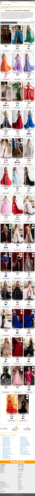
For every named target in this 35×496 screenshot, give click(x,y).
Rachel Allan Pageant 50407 (17, 158)
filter (9, 22)
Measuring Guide (3, 486)
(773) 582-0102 (20, 470)
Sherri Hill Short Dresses (6, 458)
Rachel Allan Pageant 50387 (28, 358)
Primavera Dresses (5, 450)
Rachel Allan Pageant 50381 (5, 329)
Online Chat (6, 0)
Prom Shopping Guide (3, 484)
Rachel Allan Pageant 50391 (28, 45)
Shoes (19, 479)
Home (1, 4)
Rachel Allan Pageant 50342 (17, 386)
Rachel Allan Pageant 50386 (17, 358)
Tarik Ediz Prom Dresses (24, 451)
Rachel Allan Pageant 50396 (28, 73)
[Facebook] (15, 462)
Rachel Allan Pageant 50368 (17, 244)
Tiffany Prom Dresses (24, 452)
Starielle (21, 449)
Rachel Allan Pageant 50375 (5, 301)
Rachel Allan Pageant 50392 (5, 73)
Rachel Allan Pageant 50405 (5, 158)
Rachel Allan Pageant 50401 (17, 130)
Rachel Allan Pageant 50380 (28, 301)
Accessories (20, 480)
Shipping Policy (20, 487)
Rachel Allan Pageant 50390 (17, 45)
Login (1, 492)
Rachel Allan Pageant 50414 (28, 187)
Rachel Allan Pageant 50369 (28, 244)
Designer (8, 4)
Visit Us (19, 483)
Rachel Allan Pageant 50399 (28, 102)
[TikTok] (17, 462)
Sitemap (1, 489)
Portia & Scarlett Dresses (6, 449)
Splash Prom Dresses (24, 448)
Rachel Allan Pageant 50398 (17, 102)
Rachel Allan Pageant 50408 (28, 158)
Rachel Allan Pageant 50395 (17, 73)
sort (26, 22)
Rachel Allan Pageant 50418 (17, 215)
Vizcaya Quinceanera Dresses (25, 454)
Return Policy (20, 486)
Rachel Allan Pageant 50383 (28, 329)
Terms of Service (20, 488)
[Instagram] (12, 462)
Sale (18, 478)
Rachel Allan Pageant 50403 (28, 130)
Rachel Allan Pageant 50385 (5, 358)
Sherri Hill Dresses (5, 457)
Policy (17, 494)
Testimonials (20, 489)
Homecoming (20, 475)
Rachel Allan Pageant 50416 (5, 215)
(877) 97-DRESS (20, 471)
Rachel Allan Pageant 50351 (11, 414)
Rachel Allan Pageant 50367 (5, 244)
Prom (19, 474)
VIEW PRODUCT (6, 51)
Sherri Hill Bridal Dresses (6, 456)
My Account (33, 0)
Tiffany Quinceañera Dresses (25, 453)
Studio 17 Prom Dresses (24, 450)
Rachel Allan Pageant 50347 (28, 386)
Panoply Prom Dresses (6, 448)
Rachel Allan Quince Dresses (7, 454)
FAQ (1, 488)
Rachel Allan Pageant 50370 (5, 272)
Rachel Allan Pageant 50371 (17, 272)
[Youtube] (23, 462)
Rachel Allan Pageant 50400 (5, 130)
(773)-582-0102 (2, 0)
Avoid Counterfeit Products (4, 487)
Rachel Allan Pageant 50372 (28, 272)
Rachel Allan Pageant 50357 (23, 414)
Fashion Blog (2, 483)
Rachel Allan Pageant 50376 (17, 301)
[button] (1, 2)
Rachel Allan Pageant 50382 (17, 329)
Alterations (19, 485)
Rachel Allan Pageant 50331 (5, 45)
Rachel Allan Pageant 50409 (5, 187)
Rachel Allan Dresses (6, 452)
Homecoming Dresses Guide (5, 485)
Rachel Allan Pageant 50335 (5, 386)
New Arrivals (20, 477)
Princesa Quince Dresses (6, 451)
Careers (19, 490)
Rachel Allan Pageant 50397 (5, 102)
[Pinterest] (20, 462)
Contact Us (19, 484)
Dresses (4, 4)
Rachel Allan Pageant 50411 (17, 187)
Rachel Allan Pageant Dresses (7, 453)
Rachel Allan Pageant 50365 (28, 215)
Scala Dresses (5, 455)
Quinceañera (20, 476)
